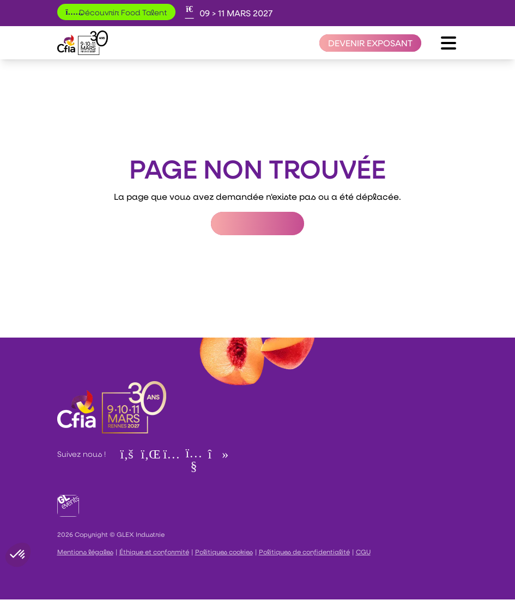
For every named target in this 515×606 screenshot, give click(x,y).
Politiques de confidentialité (304, 551)
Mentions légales (85, 551)
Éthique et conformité (154, 551)
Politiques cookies (224, 551)
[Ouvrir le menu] (448, 43)
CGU (363, 551)
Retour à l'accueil (257, 223)
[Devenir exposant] (370, 43)
